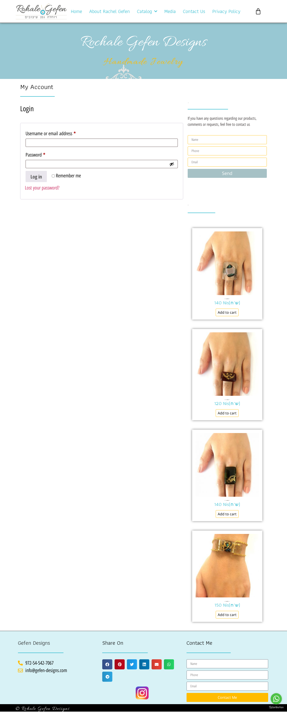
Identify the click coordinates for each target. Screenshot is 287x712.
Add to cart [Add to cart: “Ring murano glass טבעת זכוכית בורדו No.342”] (227, 413)
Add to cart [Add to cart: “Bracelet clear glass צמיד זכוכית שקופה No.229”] (227, 614)
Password (43, 154)
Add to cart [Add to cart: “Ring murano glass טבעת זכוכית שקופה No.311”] (227, 312)
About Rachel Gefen (109, 11)
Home (76, 11)
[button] (107, 664)
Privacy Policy (226, 11)
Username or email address (58, 132)
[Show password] (171, 164)
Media (170, 11)
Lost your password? (42, 188)
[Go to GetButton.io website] (276, 707)
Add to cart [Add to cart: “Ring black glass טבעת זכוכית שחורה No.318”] (227, 514)
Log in (36, 176)
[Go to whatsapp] (276, 698)
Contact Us (194, 11)
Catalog (147, 11)
